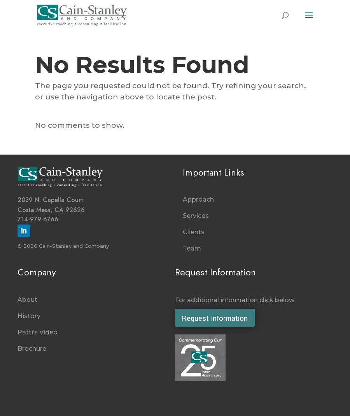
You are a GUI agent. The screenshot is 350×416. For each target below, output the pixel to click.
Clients (194, 232)
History (29, 316)
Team (192, 248)
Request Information (215, 318)
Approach (198, 199)
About (27, 299)
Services (196, 215)
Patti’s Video (38, 332)
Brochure (32, 348)
